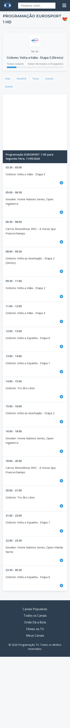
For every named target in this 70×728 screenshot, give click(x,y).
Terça (35, 78)
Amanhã (21, 78)
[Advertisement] (35, 122)
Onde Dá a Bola (35, 622)
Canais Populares (35, 609)
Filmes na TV (35, 629)
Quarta (49, 78)
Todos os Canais (35, 616)
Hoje (7, 78)
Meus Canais (35, 635)
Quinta (9, 86)
